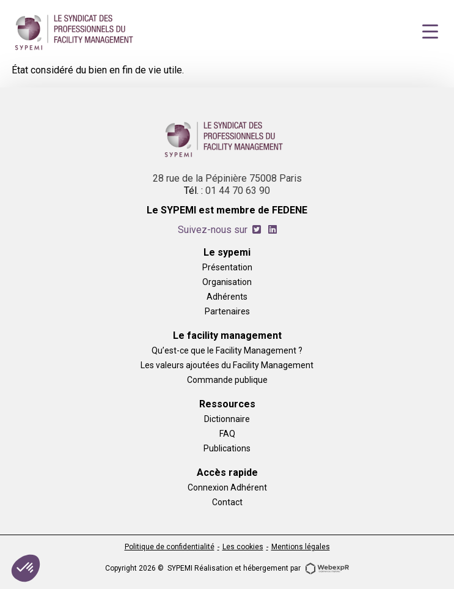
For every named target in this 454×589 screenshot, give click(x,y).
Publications (227, 448)
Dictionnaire (227, 418)
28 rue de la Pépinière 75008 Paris (227, 178)
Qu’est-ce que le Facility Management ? (227, 350)
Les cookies (242, 547)
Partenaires (227, 311)
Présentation (227, 267)
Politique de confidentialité (169, 547)
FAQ (227, 433)
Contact (227, 501)
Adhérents (227, 296)
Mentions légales (300, 547)
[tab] (256, 229)
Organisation (227, 281)
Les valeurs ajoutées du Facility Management (227, 364)
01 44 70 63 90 (237, 190)
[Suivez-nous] (256, 229)
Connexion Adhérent (227, 487)
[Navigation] (430, 32)
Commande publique (227, 379)
